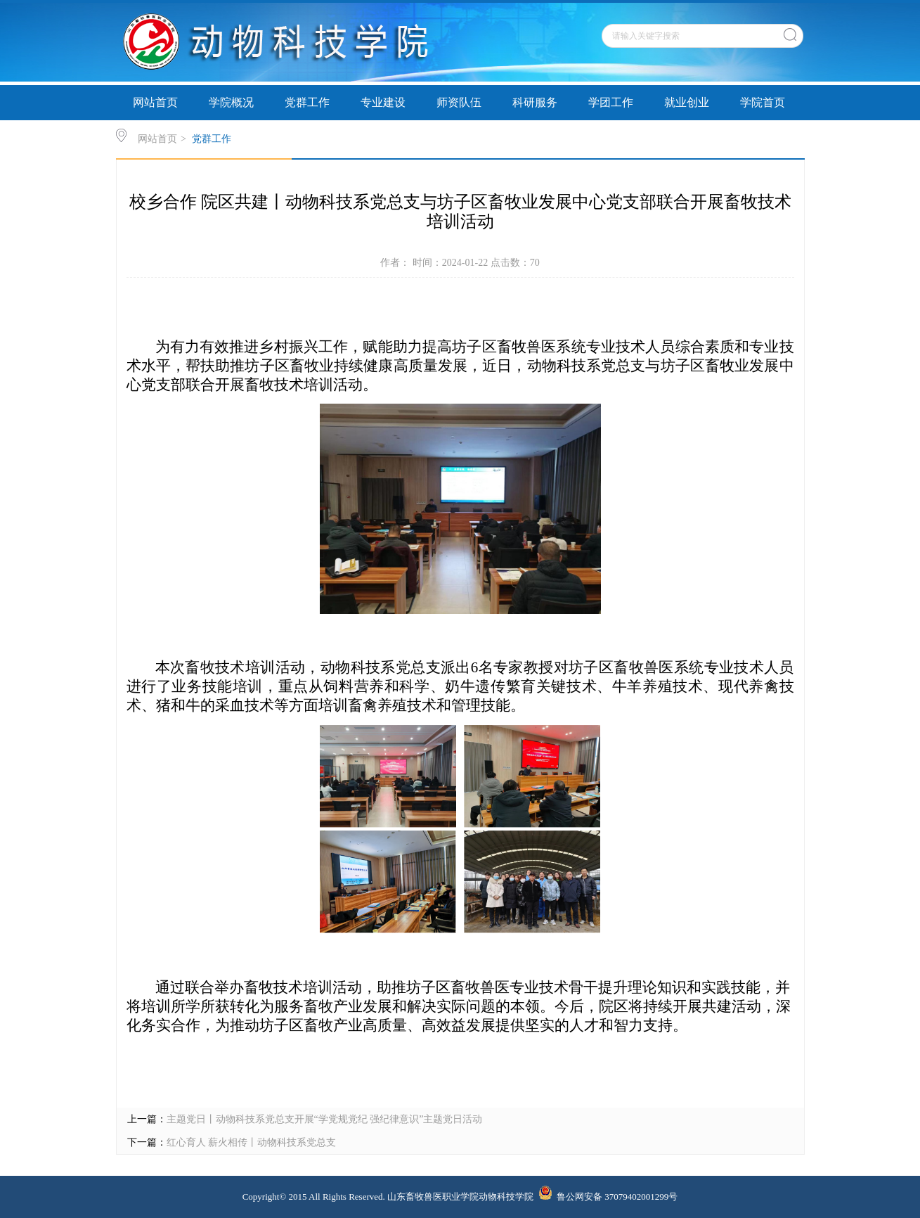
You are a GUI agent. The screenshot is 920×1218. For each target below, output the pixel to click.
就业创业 (686, 102)
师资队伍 (458, 102)
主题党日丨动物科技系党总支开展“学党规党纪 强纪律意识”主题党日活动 (325, 1119)
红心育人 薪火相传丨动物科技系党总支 (252, 1142)
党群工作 (307, 102)
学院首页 (762, 102)
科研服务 (534, 102)
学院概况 (231, 102)
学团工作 (610, 102)
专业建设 (383, 102)
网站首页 (155, 102)
